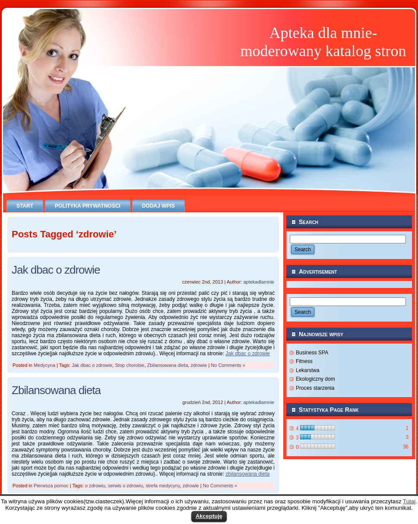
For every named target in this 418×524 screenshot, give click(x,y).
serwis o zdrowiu (125, 485)
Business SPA (312, 353)
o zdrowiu (95, 485)
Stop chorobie (129, 365)
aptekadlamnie (258, 281)
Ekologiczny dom (315, 379)
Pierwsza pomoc (51, 485)
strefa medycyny (163, 485)
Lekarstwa (308, 370)
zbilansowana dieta (247, 474)
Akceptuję (209, 516)
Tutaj (409, 501)
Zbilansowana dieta (167, 365)
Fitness (304, 361)
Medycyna (44, 365)
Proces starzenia (315, 388)
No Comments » (228, 365)
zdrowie (198, 365)
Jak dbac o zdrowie (56, 269)
